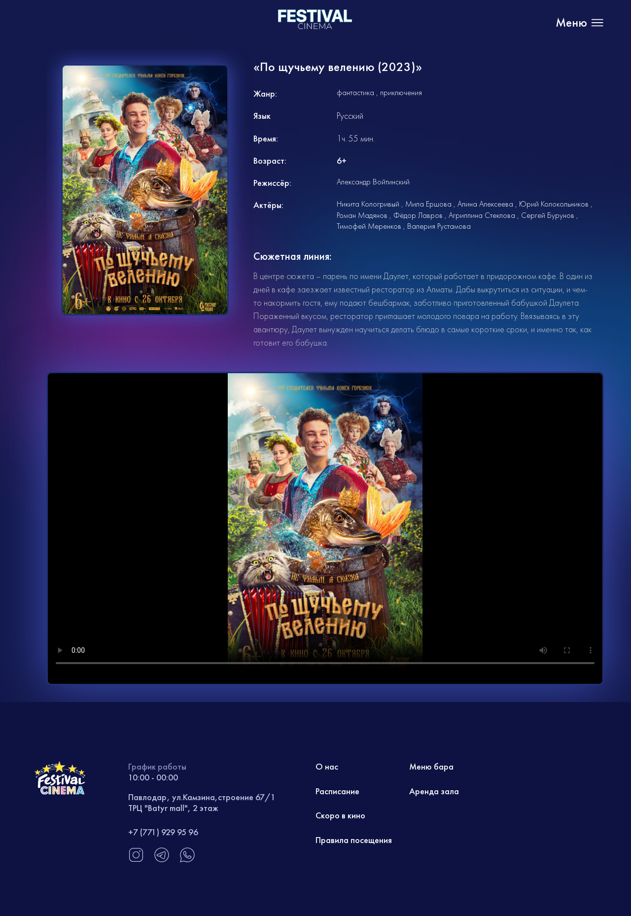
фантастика (355, 92)
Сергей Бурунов (547, 215)
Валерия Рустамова (439, 226)
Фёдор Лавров (418, 215)
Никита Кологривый (368, 204)
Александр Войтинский (373, 181)
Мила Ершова (428, 204)
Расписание (337, 791)
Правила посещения (354, 840)
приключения (401, 92)
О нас (327, 766)
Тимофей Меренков (369, 226)
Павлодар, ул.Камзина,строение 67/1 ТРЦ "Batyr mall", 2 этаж (202, 802)
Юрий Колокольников (554, 204)
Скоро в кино (340, 815)
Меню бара (431, 766)
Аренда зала (434, 791)
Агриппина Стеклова (482, 215)
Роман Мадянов (362, 215)
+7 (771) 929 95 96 (163, 832)
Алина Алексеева (485, 204)
